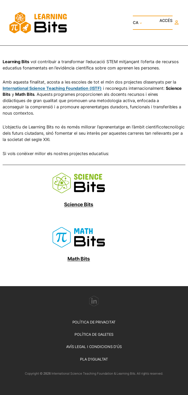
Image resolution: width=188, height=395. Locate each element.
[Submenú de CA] (141, 22)
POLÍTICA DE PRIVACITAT (94, 322)
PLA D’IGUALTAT (94, 359)
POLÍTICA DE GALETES (94, 334)
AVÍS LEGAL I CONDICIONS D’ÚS (94, 346)
